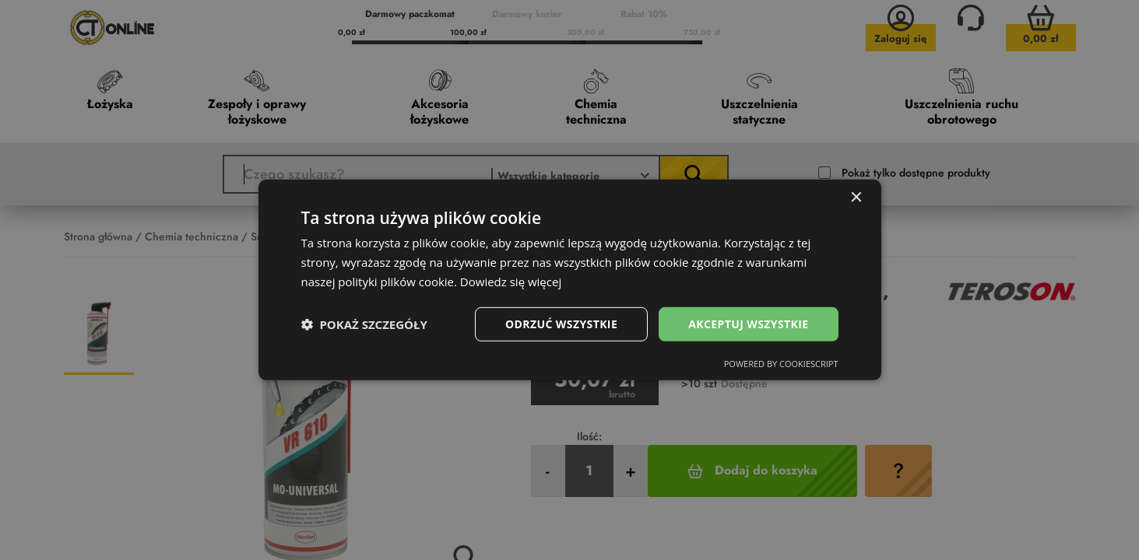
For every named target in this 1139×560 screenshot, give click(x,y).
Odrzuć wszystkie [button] (561, 323)
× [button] (856, 198)
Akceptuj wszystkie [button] (748, 323)
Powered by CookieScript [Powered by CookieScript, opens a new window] (781, 363)
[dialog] (569, 280)
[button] (364, 324)
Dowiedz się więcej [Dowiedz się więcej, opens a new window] (510, 281)
